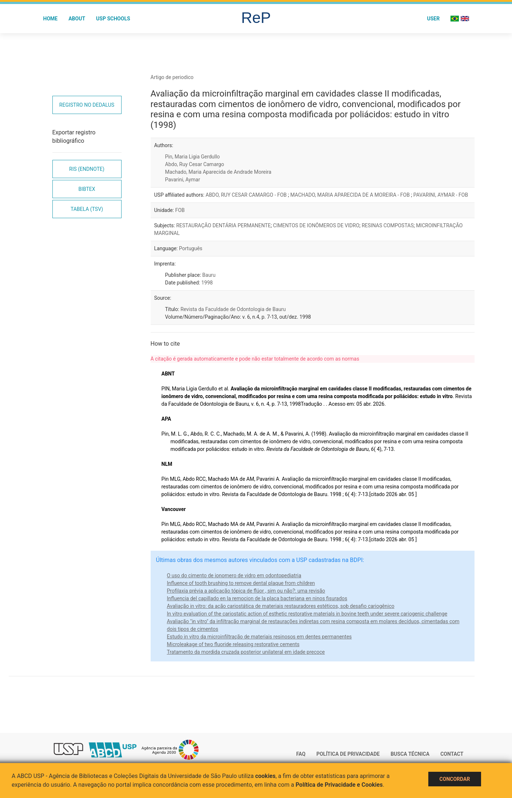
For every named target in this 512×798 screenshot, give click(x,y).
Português (190, 248)
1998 (207, 283)
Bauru (209, 275)
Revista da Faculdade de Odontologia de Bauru (233, 309)
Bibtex (86, 189)
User (433, 18)
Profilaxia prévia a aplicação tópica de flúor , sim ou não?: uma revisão (246, 591)
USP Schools (113, 18)
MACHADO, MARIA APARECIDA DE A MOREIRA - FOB (350, 195)
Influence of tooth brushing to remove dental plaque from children (241, 583)
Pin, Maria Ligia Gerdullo (192, 157)
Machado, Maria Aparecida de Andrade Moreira (218, 172)
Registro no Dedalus (86, 105)
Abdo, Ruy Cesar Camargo (194, 164)
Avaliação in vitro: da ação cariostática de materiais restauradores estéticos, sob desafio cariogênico (280, 606)
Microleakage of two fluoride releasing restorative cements (233, 644)
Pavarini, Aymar (182, 179)
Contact (451, 754)
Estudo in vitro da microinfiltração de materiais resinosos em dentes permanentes (259, 637)
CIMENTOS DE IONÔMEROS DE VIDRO (316, 225)
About (76, 18)
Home (50, 18)
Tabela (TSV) (87, 209)
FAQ (300, 754)
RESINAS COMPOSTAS (388, 225)
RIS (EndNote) (86, 169)
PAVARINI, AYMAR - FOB (440, 195)
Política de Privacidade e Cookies (339, 784)
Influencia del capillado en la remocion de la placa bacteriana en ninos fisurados (257, 598)
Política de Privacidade (348, 754)
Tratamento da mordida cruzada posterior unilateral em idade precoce (246, 652)
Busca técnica (409, 754)
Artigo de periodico (172, 77)
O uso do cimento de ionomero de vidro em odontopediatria (234, 575)
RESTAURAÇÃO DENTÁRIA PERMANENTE (223, 225)
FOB (179, 210)
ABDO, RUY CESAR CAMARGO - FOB (247, 195)
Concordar (455, 779)
